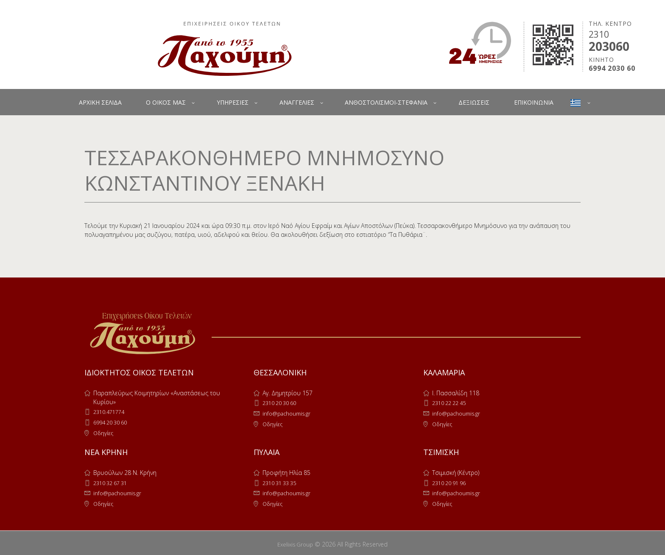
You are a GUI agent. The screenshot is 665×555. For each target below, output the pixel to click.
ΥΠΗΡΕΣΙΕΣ (233, 102)
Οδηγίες (104, 432)
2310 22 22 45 (451, 403)
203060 (609, 46)
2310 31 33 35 (282, 481)
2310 (599, 34)
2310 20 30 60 (282, 403)
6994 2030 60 (612, 68)
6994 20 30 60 (112, 422)
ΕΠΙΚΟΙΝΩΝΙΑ (533, 102)
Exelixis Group (295, 542)
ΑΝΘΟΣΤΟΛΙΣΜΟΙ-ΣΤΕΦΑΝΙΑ (386, 102)
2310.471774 (111, 412)
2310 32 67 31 (112, 481)
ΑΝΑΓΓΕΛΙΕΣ (296, 102)
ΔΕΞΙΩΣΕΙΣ (473, 102)
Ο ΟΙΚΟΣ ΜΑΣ (166, 102)
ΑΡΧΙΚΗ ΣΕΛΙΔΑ (100, 102)
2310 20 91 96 (451, 481)
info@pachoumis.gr (289, 413)
